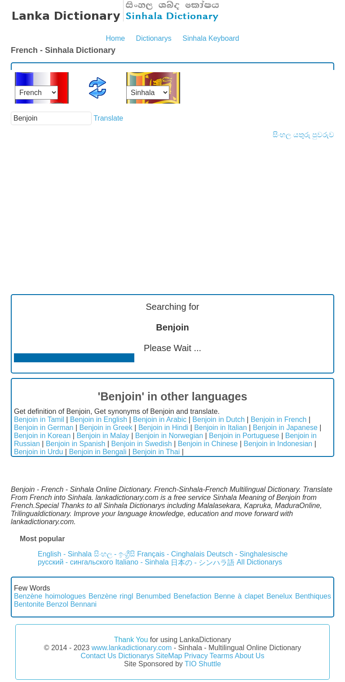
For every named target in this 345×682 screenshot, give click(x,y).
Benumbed (153, 596)
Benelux (279, 596)
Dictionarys (154, 38)
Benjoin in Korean (42, 435)
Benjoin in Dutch (218, 419)
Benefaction (192, 596)
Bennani (83, 604)
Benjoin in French (279, 419)
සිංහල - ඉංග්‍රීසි (114, 554)
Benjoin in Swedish (141, 443)
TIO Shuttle (203, 664)
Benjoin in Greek (106, 427)
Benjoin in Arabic (159, 419)
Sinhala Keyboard (210, 38)
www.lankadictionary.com (132, 648)
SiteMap (169, 656)
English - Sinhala (65, 554)
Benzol (57, 604)
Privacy (196, 656)
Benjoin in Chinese (208, 443)
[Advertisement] (172, 206)
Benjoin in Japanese (285, 427)
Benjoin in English (98, 419)
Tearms (221, 656)
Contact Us (98, 656)
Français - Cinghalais (170, 554)
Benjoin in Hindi (163, 427)
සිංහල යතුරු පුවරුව (303, 135)
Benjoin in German (44, 427)
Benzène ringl (110, 596)
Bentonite (29, 604)
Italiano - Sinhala (141, 562)
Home (115, 38)
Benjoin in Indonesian (277, 443)
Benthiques (313, 596)
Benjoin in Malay (102, 435)
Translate (108, 118)
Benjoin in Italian (220, 427)
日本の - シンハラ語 (202, 562)
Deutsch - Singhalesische (247, 554)
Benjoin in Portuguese (244, 435)
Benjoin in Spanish (76, 443)
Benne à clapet (239, 596)
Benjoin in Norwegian (169, 435)
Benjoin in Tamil (39, 419)
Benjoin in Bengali (97, 452)
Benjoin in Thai (156, 452)
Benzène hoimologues (50, 596)
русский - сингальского (75, 562)
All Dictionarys (259, 562)
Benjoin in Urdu (38, 452)
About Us (250, 656)
